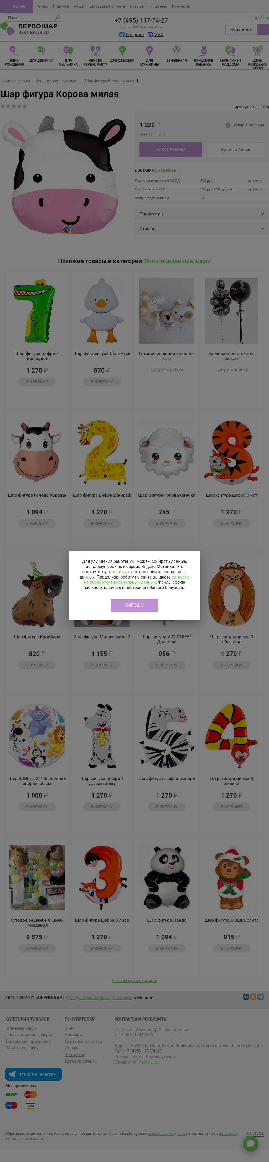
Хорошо (134, 605)
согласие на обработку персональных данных (136, 580)
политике (121, 571)
